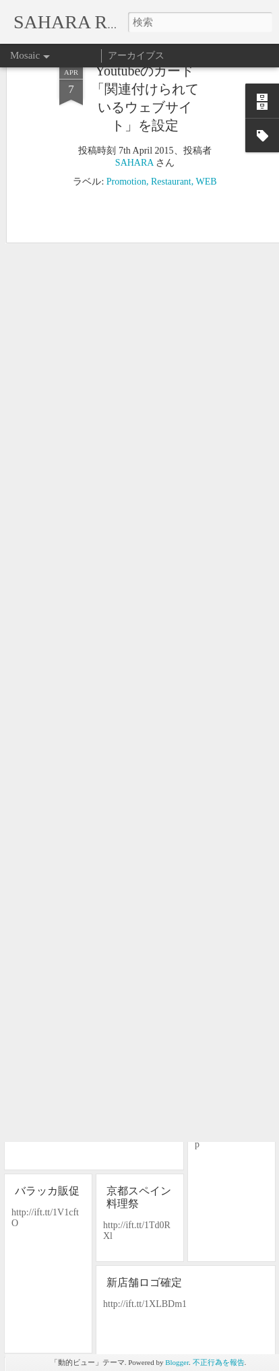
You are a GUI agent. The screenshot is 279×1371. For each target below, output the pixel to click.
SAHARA (134, 86)
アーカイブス (136, 56)
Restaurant (171, 105)
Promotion (126, 105)
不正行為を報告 (219, 1362)
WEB (206, 105)
